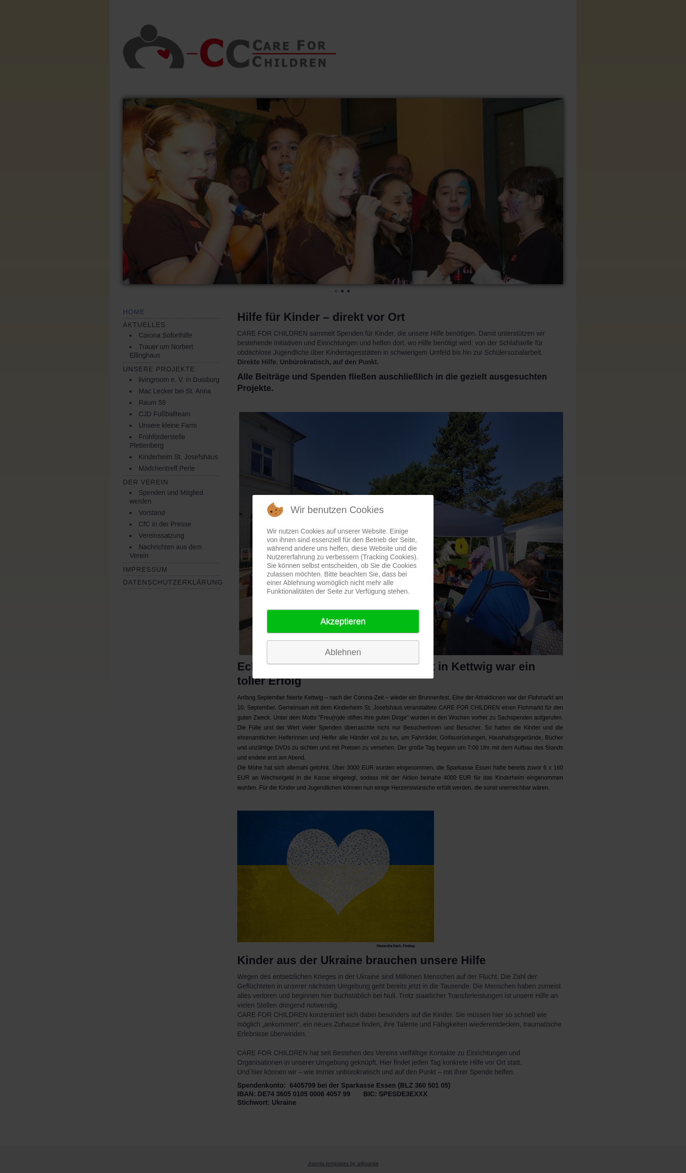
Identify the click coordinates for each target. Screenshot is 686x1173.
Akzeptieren (342, 621)
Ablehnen (343, 652)
